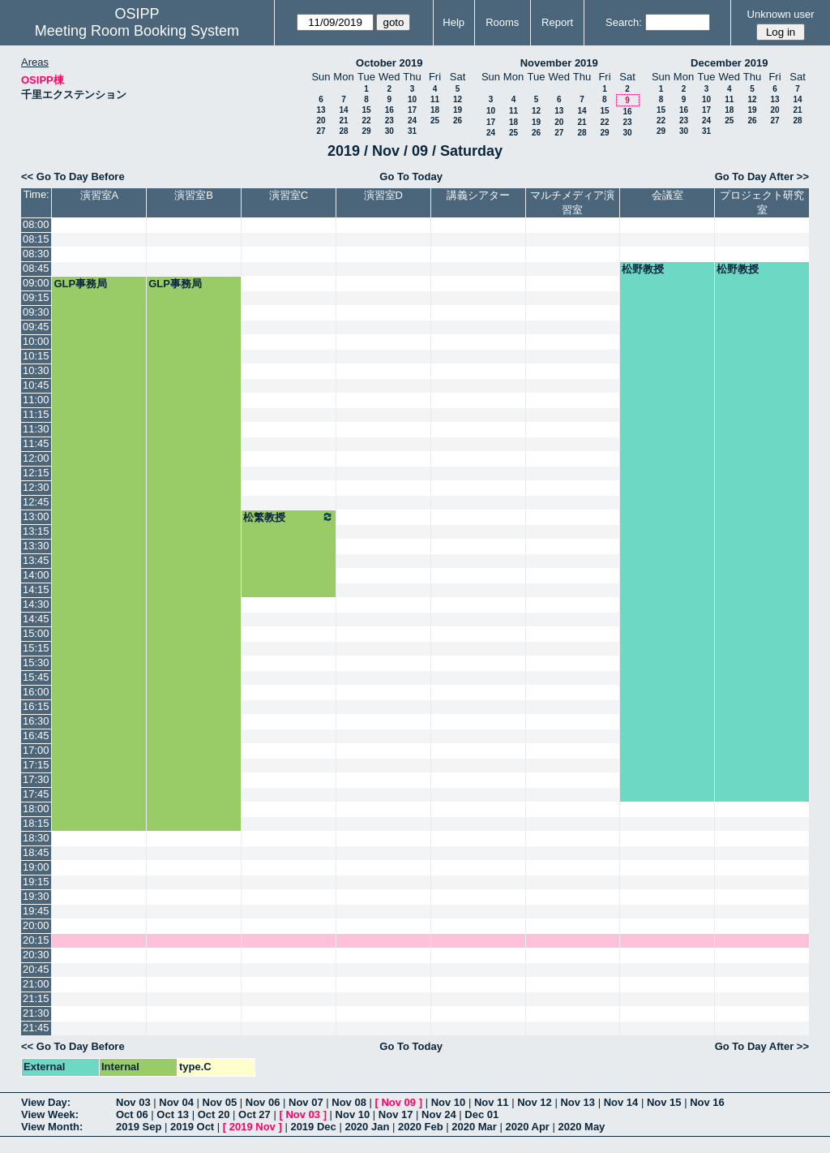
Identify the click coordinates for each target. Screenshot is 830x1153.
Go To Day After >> (762, 176)
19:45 (36, 911)
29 (366, 131)
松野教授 (643, 269)
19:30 (36, 896)
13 (320, 109)
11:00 (36, 400)
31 (412, 131)
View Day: (46, 1102)
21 (343, 120)
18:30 (36, 838)
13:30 (36, 546)
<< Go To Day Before (73, 176)
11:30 (36, 429)
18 (434, 109)
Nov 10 (448, 1102)
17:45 (36, 794)
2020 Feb (420, 1127)
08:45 (36, 268)
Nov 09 (398, 1102)
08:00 (36, 224)
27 (320, 131)
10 (412, 99)
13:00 (36, 516)
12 (457, 99)
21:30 (36, 1013)
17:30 (36, 779)
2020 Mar (474, 1127)
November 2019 (559, 63)
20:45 (36, 969)
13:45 (36, 560)
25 (434, 120)
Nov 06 (263, 1102)
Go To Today (411, 176)
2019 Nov (252, 1127)
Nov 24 (438, 1114)
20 (320, 120)
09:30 (36, 312)
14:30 (36, 604)
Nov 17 (396, 1114)
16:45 (36, 735)
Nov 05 (220, 1102)
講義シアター (478, 195)
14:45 (36, 619)
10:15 (36, 356)
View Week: (50, 1114)
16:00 (36, 692)
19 (457, 109)
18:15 (36, 823)
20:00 (36, 925)
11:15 (36, 414)
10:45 (36, 385)
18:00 (36, 808)
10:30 (36, 370)
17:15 (36, 765)
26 (457, 120)
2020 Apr (527, 1127)
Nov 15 (664, 1102)
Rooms (502, 22)
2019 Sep (138, 1127)
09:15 (36, 297)
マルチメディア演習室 (572, 202)
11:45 (36, 443)
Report (557, 22)
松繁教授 (288, 516)
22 (366, 120)
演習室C (288, 195)
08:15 (36, 239)
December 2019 (729, 63)
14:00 (36, 575)
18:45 (36, 852)
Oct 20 (214, 1114)
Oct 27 (254, 1114)
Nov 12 (534, 1102)
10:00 (36, 341)
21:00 (36, 984)
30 (389, 131)
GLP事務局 (80, 283)
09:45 (36, 327)
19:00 (36, 867)
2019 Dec (313, 1127)
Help (453, 22)
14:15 (36, 589)
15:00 (36, 633)
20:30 (36, 955)
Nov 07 (306, 1102)
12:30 (36, 487)
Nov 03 (133, 1102)
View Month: (52, 1127)
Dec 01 (481, 1114)
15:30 (36, 662)
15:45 (36, 677)
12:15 (36, 473)
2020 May (581, 1127)
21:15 (36, 998)
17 (412, 109)
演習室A (99, 195)
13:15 (36, 531)
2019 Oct (192, 1127)
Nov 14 (621, 1102)
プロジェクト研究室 (762, 202)
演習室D (383, 195)
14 (343, 109)
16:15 (36, 706)
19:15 (36, 882)
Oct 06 (132, 1114)
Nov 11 (491, 1102)
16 (389, 109)
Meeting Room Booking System (137, 31)
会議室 (667, 195)
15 (366, 109)
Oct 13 (172, 1114)
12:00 (36, 458)
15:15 (36, 648)
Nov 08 (349, 1102)
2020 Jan (366, 1127)
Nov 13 (577, 1102)
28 (343, 131)
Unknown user (781, 14)
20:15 (36, 940)
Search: (623, 22)
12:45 (36, 502)
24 (412, 120)
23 (389, 120)
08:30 (36, 253)
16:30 (36, 721)
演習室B (193, 195)
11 (434, 99)
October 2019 (389, 63)
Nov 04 (176, 1102)
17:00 (36, 750)
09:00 (36, 283)
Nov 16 (707, 1102)
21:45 (36, 1028)
